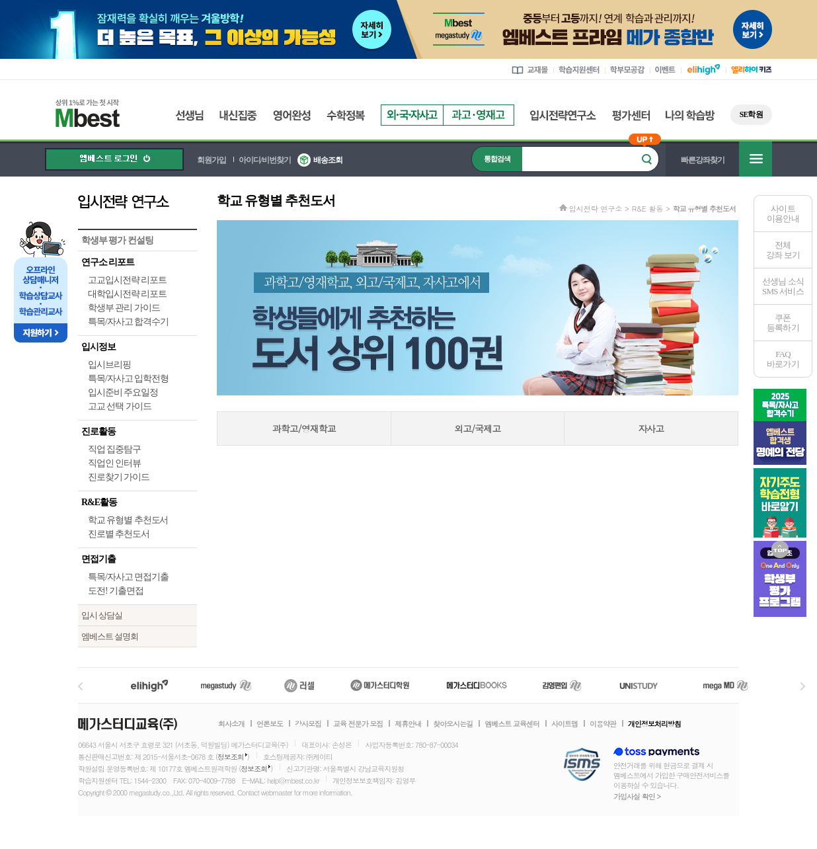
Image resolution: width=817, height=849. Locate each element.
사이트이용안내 (783, 213)
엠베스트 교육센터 (512, 724)
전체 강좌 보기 (783, 250)
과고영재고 (478, 115)
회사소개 (231, 724)
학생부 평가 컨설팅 (117, 240)
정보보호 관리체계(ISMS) (582, 765)
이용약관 (603, 724)
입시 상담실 (101, 615)
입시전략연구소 (563, 115)
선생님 (189, 115)
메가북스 (477, 685)
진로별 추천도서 (118, 534)
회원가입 (211, 160)
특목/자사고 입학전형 (128, 379)
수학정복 (346, 115)
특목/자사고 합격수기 (128, 322)
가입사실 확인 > (636, 796)
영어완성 (292, 115)
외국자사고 (412, 115)
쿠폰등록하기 (783, 323)
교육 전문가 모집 (358, 724)
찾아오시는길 (453, 724)
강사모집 (308, 724)
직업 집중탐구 (114, 449)
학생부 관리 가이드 (124, 308)
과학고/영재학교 (304, 428)
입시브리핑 (109, 365)
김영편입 (562, 685)
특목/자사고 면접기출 (128, 577)
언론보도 (269, 724)
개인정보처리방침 (654, 724)
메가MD (726, 685)
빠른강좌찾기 (702, 160)
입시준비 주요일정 (123, 392)
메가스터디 (226, 685)
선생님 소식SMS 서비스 (783, 286)
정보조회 (230, 757)
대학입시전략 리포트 (127, 294)
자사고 (651, 428)
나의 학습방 (690, 115)
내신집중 (238, 115)
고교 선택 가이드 (119, 406)
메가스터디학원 (379, 685)
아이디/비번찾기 (265, 160)
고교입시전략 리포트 (127, 280)
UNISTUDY (645, 685)
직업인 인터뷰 (114, 463)
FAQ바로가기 (783, 359)
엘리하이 (149, 685)
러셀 (299, 685)
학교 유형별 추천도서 (128, 520)
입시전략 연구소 (137, 201)
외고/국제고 (477, 428)
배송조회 (327, 160)
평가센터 (631, 115)
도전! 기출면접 (115, 591)
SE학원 (751, 114)
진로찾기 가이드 (118, 477)
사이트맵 (564, 724)
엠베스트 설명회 (109, 636)
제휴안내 (408, 724)
